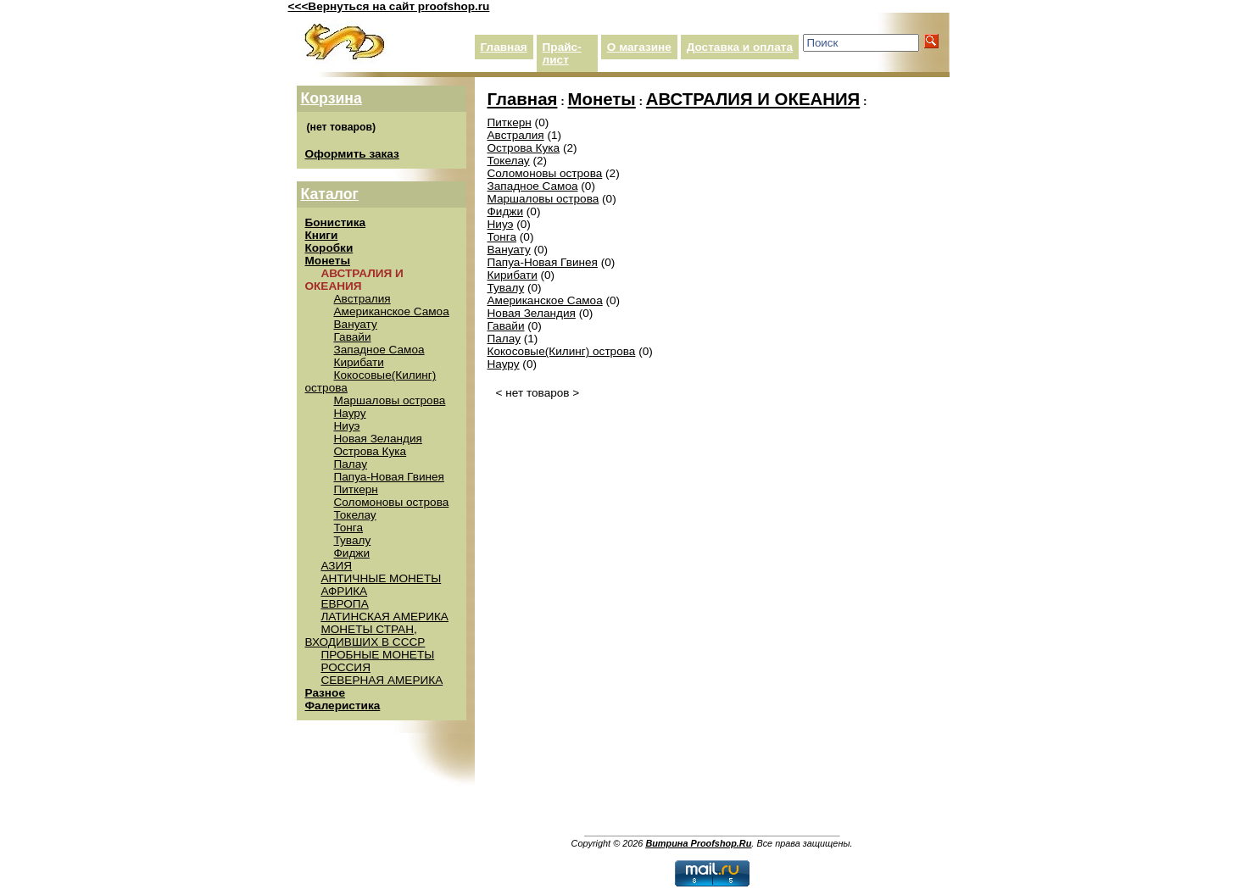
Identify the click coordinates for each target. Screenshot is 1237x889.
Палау (350, 464)
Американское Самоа (391, 311)
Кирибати (359, 362)
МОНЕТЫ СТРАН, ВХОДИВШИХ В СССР (365, 635)
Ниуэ (347, 425)
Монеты (328, 260)
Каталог (330, 194)
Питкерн (356, 489)
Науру (350, 413)
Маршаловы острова (390, 400)
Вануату (355, 324)
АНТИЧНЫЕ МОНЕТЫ (380, 578)
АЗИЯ (336, 565)
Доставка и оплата (740, 47)
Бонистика (335, 222)
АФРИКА (343, 591)
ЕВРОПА (344, 603)
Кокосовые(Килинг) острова (562, 351)
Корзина (331, 98)
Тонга (349, 527)
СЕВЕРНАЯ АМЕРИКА (381, 680)
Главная (504, 47)
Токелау (355, 514)
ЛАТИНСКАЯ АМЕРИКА (384, 616)
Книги (321, 235)
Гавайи (352, 337)
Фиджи (352, 553)
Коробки (329, 248)
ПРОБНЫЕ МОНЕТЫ (377, 654)
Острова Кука (370, 451)
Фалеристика (343, 705)
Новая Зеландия (378, 438)
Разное (325, 692)
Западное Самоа (379, 349)
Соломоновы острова (391, 502)
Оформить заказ (352, 153)
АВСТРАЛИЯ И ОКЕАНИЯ (753, 99)
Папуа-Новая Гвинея (389, 476)
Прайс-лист (562, 53)
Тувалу (352, 540)
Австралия (362, 298)
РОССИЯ (345, 667)
